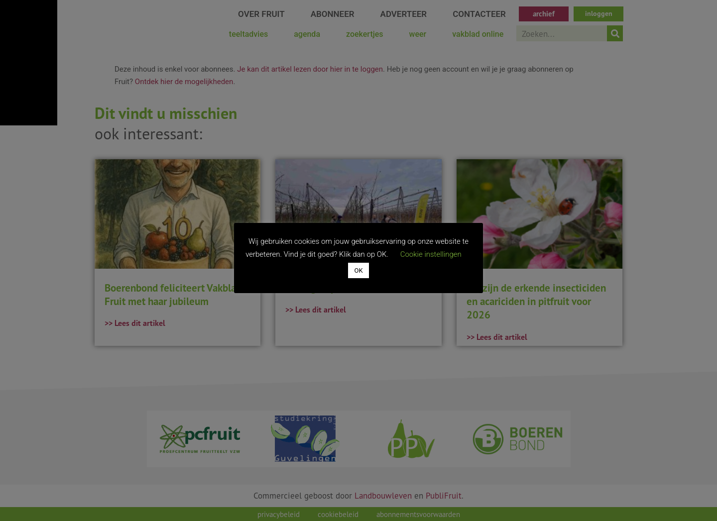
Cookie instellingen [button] (431, 254)
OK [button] (358, 270)
